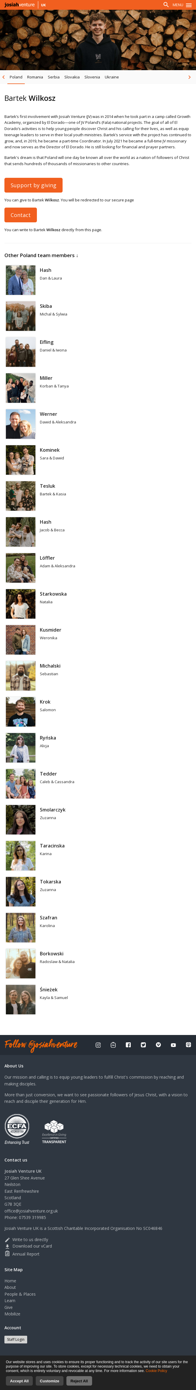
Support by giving (33, 185)
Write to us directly (26, 1239)
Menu (178, 4)
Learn (9, 1300)
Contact (21, 214)
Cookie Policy (156, 1378)
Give (8, 1307)
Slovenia (92, 77)
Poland (16, 77)
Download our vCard (28, 1246)
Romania (35, 77)
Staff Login (15, 1339)
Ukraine (112, 77)
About (10, 1287)
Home (10, 1281)
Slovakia (72, 77)
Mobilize (12, 1314)
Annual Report (22, 1254)
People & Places (20, 1294)
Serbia (54, 77)
